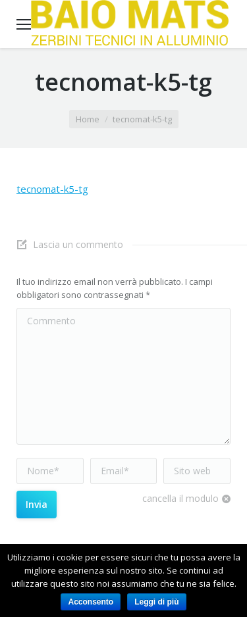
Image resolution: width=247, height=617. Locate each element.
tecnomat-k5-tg (52, 188)
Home (87, 119)
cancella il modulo (180, 498)
